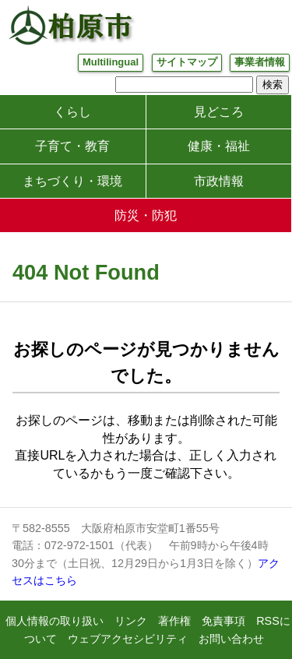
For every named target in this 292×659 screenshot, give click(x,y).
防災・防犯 (145, 215)
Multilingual (111, 62)
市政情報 (219, 181)
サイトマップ (187, 62)
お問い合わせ (231, 639)
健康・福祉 (219, 146)
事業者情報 (259, 62)
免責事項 (223, 621)
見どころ (219, 111)
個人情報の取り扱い (54, 621)
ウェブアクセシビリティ (128, 639)
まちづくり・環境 (72, 181)
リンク (130, 621)
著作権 (174, 621)
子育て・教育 (72, 146)
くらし (72, 111)
